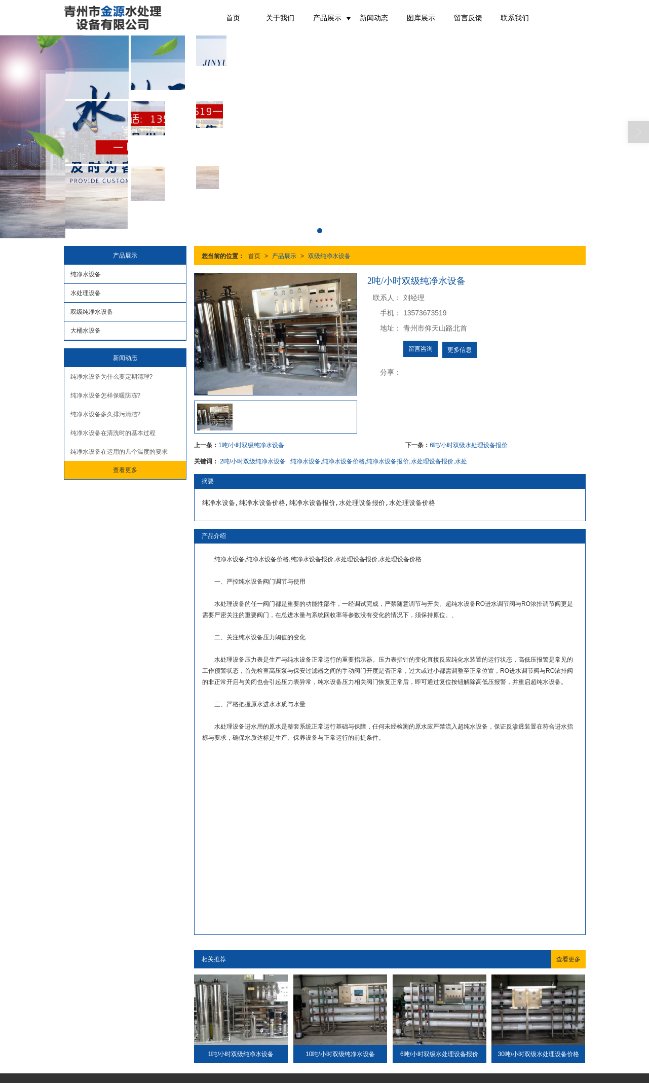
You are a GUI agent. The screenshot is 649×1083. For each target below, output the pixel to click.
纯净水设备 (85, 274)
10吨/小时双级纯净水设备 (340, 1054)
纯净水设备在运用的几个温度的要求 (119, 451)
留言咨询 (420, 348)
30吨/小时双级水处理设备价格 (539, 1054)
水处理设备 (85, 293)
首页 (233, 18)
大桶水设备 (85, 330)
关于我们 (280, 18)
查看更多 (568, 959)
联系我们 (515, 18)
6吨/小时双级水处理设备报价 (469, 445)
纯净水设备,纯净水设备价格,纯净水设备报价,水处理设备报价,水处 (378, 461)
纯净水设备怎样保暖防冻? (105, 395)
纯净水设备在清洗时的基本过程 (113, 433)
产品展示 (327, 18)
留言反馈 (468, 18)
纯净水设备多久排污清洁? (105, 414)
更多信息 (459, 349)
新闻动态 (374, 18)
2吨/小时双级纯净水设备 (253, 461)
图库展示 (421, 18)
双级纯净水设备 (329, 256)
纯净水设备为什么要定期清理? (111, 376)
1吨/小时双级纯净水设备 (251, 445)
